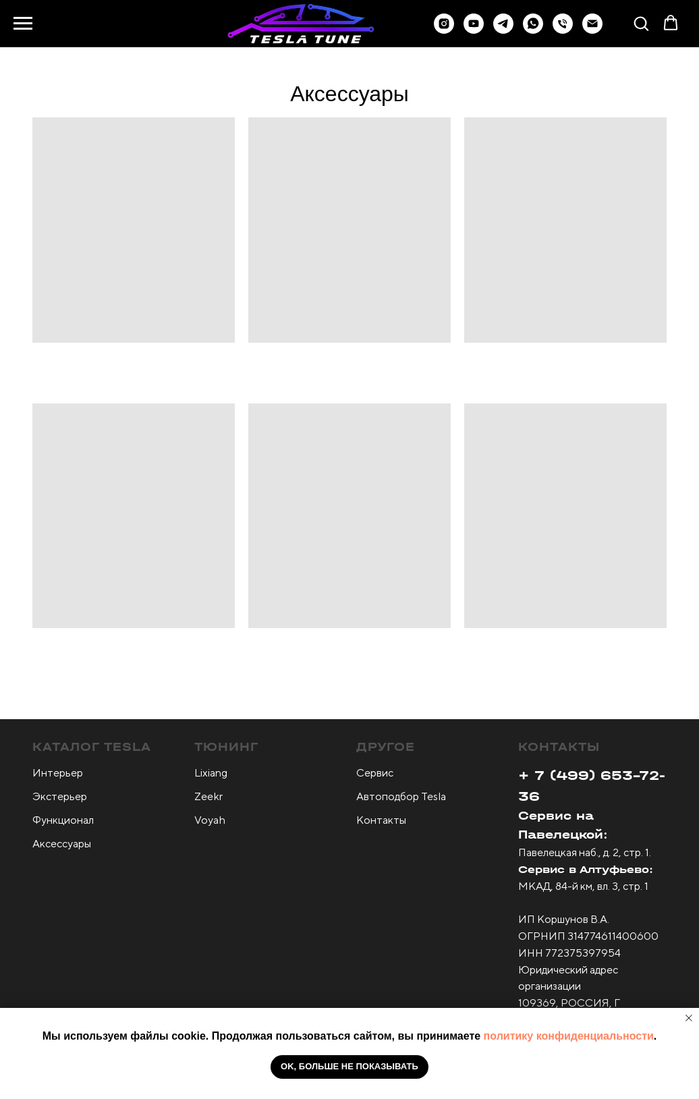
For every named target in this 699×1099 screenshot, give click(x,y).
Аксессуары (61, 843)
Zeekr (208, 796)
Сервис (374, 772)
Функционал (63, 820)
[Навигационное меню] (22, 23)
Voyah (209, 820)
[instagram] (444, 30)
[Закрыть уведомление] (689, 1018)
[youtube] (474, 30)
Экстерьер (59, 796)
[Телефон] (563, 30)
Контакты (381, 820)
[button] (503, 30)
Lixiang (210, 772)
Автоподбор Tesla (401, 796)
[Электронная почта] (592, 30)
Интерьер (57, 772)
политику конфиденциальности (569, 1036)
